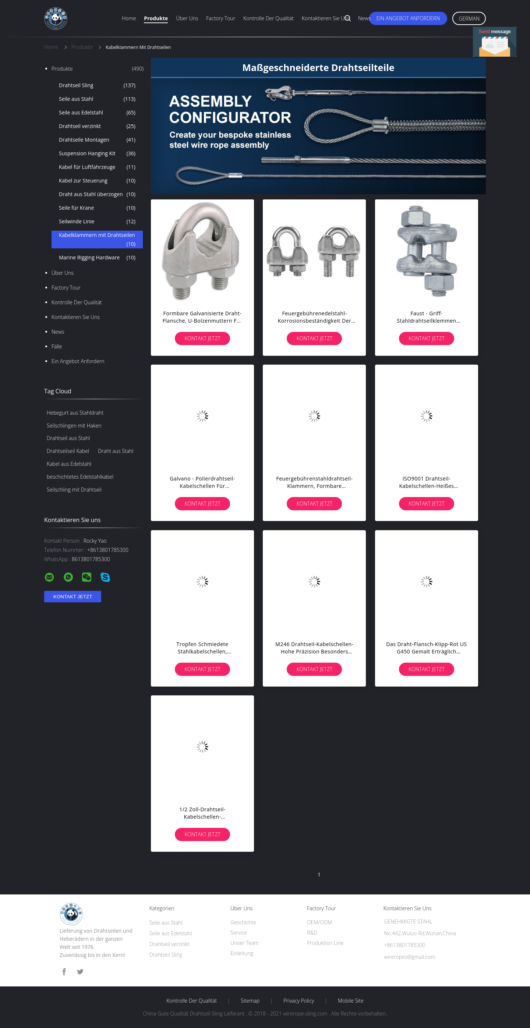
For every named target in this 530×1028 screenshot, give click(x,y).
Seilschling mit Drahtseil (74, 489)
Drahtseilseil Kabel (68, 450)
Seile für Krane (97, 207)
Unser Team (244, 942)
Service (238, 932)
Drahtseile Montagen (97, 139)
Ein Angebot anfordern (408, 18)
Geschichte (243, 922)
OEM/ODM (319, 922)
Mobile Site (350, 1000)
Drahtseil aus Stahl (68, 438)
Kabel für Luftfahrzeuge (97, 167)
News (364, 18)
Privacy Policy (298, 1000)
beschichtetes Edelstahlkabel (80, 476)
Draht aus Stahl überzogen (97, 194)
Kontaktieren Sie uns (326, 18)
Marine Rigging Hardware (97, 257)
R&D (312, 932)
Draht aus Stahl (115, 450)
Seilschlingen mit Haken (74, 425)
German (469, 18)
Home (129, 18)
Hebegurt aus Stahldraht (75, 412)
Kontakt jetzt (202, 338)
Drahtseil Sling (97, 85)
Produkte (156, 18)
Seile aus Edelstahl (97, 112)
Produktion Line (325, 942)
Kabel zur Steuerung (97, 180)
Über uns (187, 18)
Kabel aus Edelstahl (69, 463)
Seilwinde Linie (97, 221)
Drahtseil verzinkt (97, 126)
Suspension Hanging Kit (97, 153)
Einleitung (241, 953)
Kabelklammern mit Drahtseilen (97, 239)
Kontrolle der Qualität (268, 18)
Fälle (57, 346)
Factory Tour (220, 18)
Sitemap (250, 1000)
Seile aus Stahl (97, 99)
